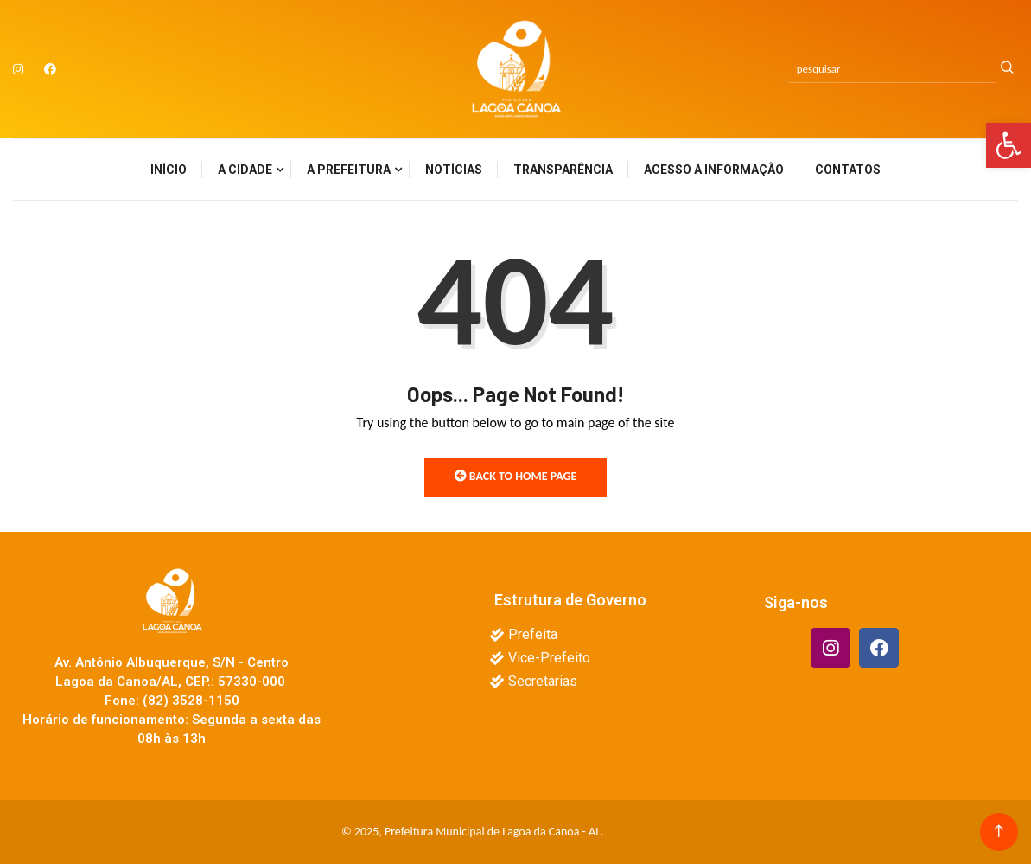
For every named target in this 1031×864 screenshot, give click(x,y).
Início (168, 169)
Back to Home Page (516, 476)
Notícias (453, 169)
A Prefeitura (349, 169)
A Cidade (245, 169)
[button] (1008, 145)
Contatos (848, 169)
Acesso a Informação (714, 169)
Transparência (563, 169)
